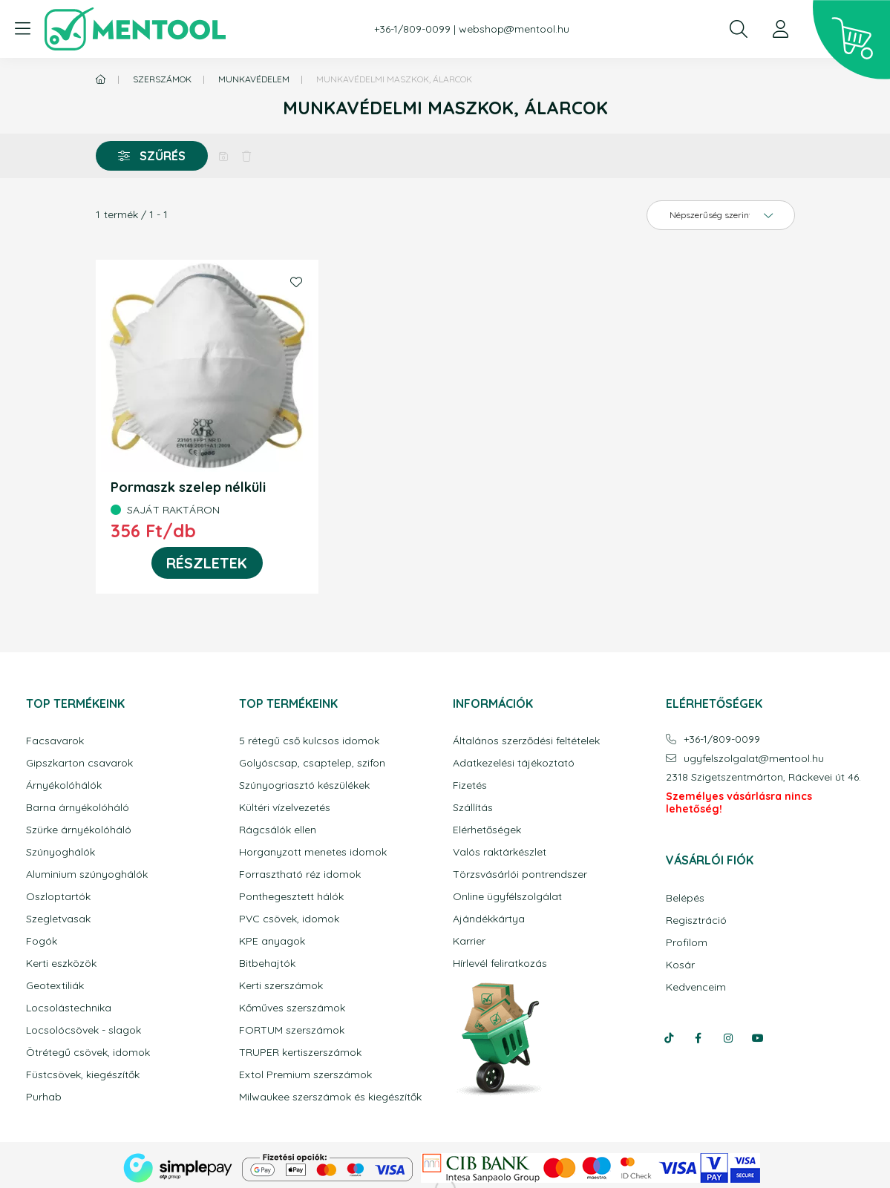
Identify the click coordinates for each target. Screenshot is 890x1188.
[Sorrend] (721, 215)
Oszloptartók (58, 896)
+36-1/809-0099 (412, 29)
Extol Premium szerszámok (305, 1075)
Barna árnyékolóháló (77, 807)
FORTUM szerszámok (291, 1030)
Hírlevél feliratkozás (500, 963)
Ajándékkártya (489, 919)
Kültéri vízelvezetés (284, 807)
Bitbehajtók (267, 963)
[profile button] (780, 29)
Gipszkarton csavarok (79, 763)
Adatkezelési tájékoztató (514, 763)
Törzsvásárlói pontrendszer (520, 874)
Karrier (469, 941)
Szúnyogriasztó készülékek (304, 785)
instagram (728, 1038)
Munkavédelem (253, 79)
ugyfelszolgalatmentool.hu (754, 758)
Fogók (41, 941)
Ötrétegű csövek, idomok (88, 1052)
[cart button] (851, 40)
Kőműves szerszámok (292, 1008)
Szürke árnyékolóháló (78, 830)
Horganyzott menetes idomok (313, 852)
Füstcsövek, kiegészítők (83, 1075)
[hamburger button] (22, 29)
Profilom (686, 942)
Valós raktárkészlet (499, 852)
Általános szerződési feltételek (526, 741)
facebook (698, 1038)
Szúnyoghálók (60, 852)
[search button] (738, 29)
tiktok (669, 1038)
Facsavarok (55, 741)
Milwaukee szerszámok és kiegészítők (330, 1097)
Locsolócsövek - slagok (83, 1030)
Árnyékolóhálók (64, 785)
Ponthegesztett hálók (291, 896)
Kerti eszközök (61, 963)
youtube (758, 1038)
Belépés (685, 898)
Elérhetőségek (487, 830)
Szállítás (473, 807)
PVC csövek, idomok (289, 919)
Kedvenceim (696, 987)
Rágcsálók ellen (277, 830)
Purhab (44, 1097)
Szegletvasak (58, 919)
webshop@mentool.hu (514, 29)
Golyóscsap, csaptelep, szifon (312, 763)
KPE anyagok (272, 941)
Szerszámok (162, 79)
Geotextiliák (55, 985)
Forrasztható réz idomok (300, 874)
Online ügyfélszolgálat (507, 896)
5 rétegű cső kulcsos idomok (309, 741)
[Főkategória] (101, 79)
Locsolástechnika (68, 1008)
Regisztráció (696, 920)
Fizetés (470, 785)
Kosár (680, 965)
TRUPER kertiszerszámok (300, 1052)
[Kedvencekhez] (296, 282)
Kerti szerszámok (281, 985)
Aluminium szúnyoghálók (87, 874)
